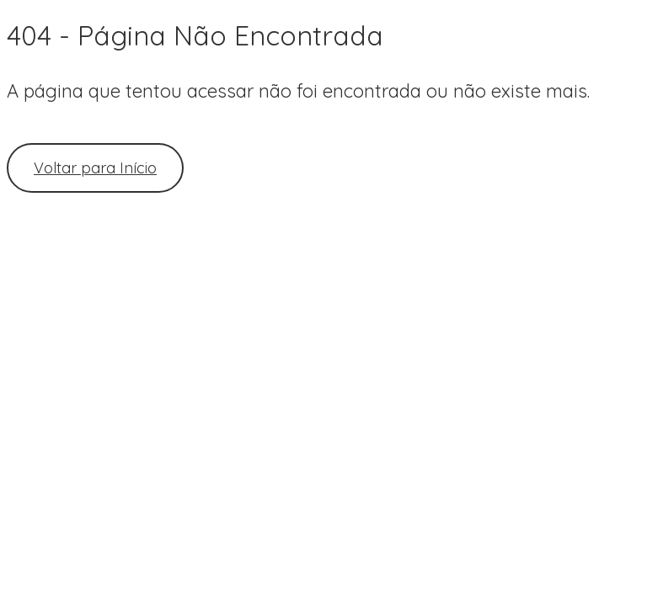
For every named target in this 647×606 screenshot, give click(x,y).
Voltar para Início (95, 168)
